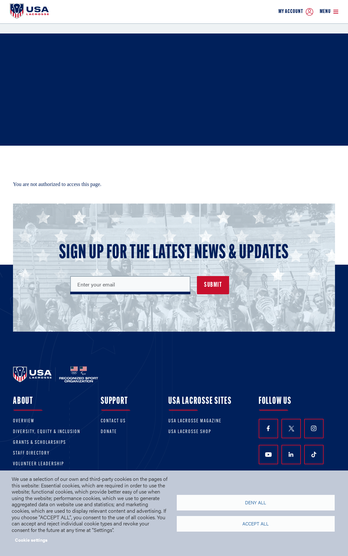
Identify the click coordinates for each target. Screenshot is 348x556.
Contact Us (113, 421)
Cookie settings (31, 539)
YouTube (268, 454)
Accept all (255, 524)
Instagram (313, 428)
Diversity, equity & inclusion (46, 432)
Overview (23, 421)
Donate (109, 432)
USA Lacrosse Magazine (195, 421)
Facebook (268, 428)
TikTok (314, 454)
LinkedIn (291, 454)
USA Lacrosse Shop (189, 432)
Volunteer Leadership (38, 464)
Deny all (255, 502)
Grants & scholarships (39, 442)
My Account (295, 12)
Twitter (291, 428)
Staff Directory (31, 453)
